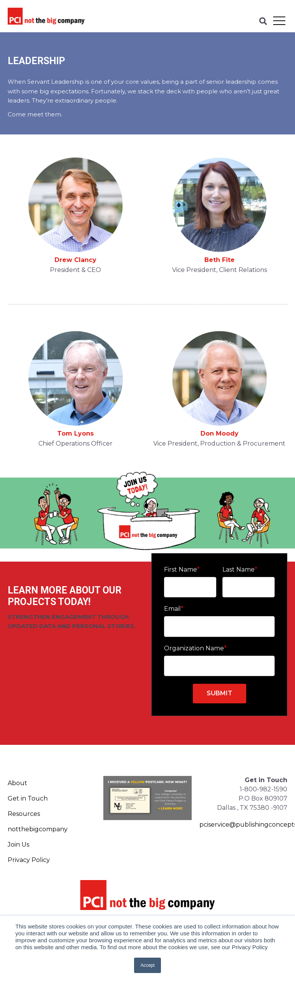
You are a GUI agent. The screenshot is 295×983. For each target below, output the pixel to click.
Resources (24, 813)
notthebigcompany (38, 829)
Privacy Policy (29, 860)
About (17, 783)
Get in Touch (28, 798)
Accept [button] (148, 965)
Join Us (18, 844)
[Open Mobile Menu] (279, 21)
